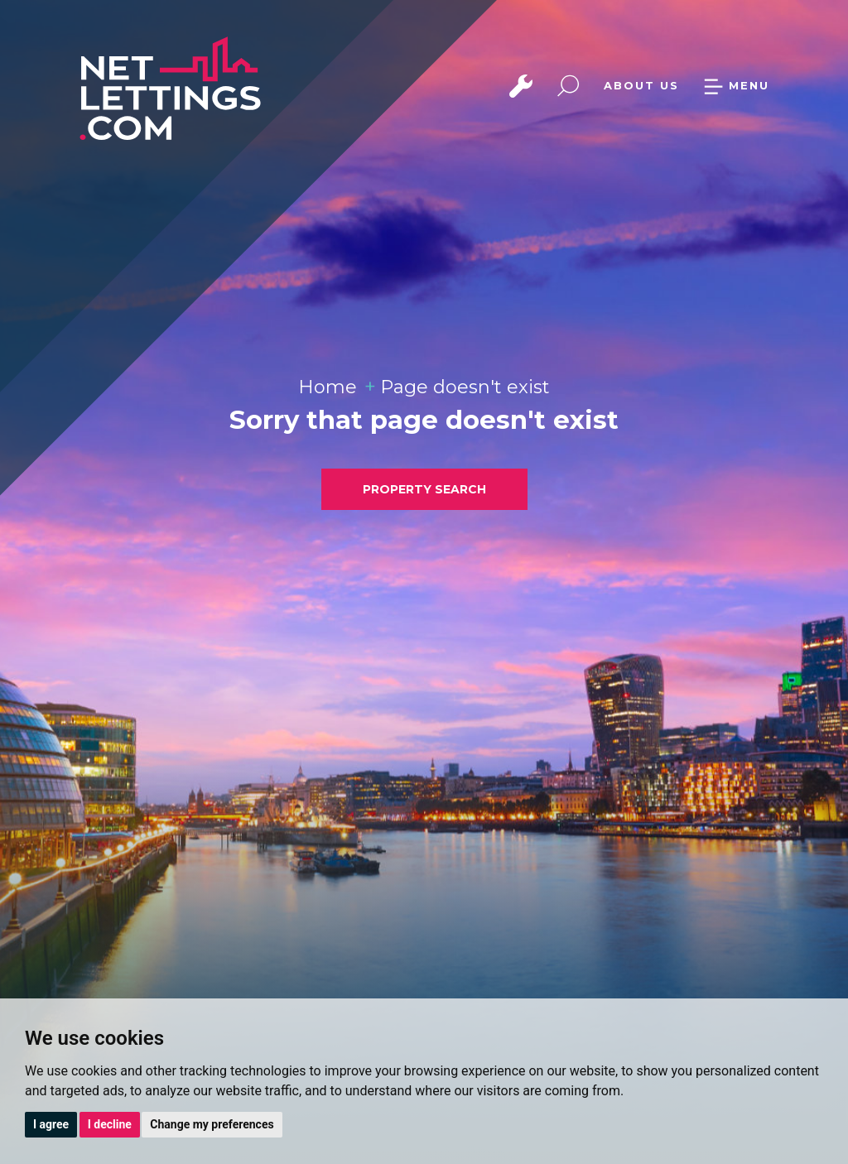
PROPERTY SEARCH (424, 489)
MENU (736, 85)
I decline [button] (110, 1124)
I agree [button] (51, 1124)
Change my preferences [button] (211, 1124)
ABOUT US (641, 85)
